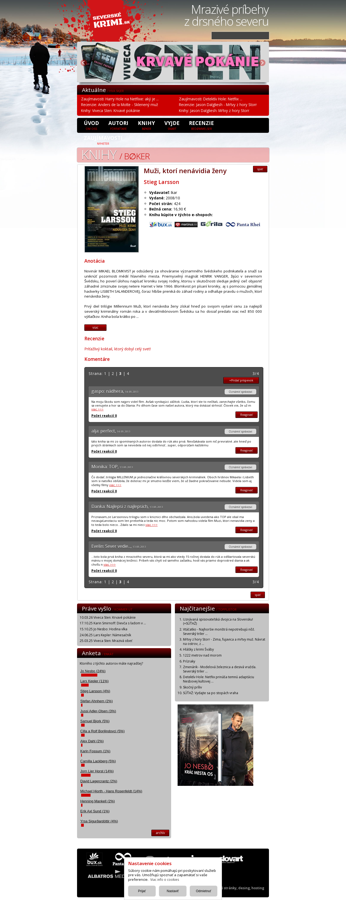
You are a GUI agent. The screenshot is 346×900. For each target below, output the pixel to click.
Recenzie (201, 125)
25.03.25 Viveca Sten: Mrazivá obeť (106, 640)
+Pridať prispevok (241, 380)
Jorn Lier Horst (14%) (97, 771)
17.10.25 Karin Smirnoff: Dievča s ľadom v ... (113, 623)
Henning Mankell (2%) (97, 801)
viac (95, 327)
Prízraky (189, 661)
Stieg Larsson (161, 181)
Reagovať (246, 415)
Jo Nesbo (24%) (92, 671)
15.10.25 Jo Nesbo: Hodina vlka (103, 629)
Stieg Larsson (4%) (95, 691)
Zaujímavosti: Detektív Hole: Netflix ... (210, 98)
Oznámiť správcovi (240, 392)
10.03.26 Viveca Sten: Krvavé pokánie (108, 617)
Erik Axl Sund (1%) (94, 811)
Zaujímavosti (103, 140)
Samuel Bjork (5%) (94, 721)
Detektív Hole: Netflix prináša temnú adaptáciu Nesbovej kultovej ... (218, 679)
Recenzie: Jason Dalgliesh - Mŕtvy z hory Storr (218, 104)
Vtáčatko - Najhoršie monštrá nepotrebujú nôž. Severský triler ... (219, 631)
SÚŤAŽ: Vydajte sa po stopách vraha (210, 693)
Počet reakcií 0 (104, 415)
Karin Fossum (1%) (95, 751)
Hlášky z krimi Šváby (198, 649)
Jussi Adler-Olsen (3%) (98, 711)
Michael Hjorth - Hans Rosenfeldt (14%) (111, 791)
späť (260, 169)
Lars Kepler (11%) (94, 681)
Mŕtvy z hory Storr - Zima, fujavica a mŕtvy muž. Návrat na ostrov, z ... (224, 641)
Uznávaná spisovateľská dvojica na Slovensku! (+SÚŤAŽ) (218, 621)
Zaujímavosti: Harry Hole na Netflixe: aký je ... (120, 98)
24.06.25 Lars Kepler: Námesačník (105, 635)
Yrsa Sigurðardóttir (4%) (99, 821)
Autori (118, 125)
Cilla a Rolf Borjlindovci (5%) (102, 731)
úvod (91, 125)
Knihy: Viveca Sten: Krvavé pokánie (110, 110)
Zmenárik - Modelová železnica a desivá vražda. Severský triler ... (219, 669)
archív (160, 832)
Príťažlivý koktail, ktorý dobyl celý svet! (117, 348)
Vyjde (171, 125)
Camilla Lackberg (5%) (98, 761)
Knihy (146, 125)
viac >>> (97, 409)
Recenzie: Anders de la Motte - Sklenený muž (119, 104)
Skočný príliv (192, 687)
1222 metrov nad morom (202, 655)
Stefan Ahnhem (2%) (96, 701)
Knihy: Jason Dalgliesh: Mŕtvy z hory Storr (214, 110)
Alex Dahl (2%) (92, 741)
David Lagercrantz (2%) (98, 781)
